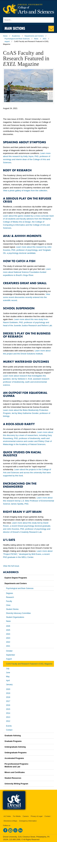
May (8, 676)
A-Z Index (7, 816)
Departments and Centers (34, 36)
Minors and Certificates (15, 772)
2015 (8, 709)
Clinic (8, 605)
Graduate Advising (13, 736)
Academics (16, 36)
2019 (8, 693)
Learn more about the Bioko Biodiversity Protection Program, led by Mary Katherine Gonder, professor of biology (26, 413)
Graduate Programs (13, 741)
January (9, 684)
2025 (8, 630)
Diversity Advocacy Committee (18, 613)
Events (9, 726)
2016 (8, 705)
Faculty (9, 601)
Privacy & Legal (36, 816)
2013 (8, 717)
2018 (8, 697)
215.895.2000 (14, 839)
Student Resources (13, 778)
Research (10, 597)
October (9, 651)
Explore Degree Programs (16, 578)
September (10, 655)
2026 (8, 626)
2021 (44, 39)
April (8, 680)
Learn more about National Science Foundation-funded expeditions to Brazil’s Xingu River (27, 272)
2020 (8, 689)
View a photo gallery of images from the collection (25, 190)
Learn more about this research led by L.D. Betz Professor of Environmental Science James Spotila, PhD (28, 501)
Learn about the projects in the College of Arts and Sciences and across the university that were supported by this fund (27, 472)
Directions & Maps (10, 821)
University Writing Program (16, 784)
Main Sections (15, 28)
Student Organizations (15, 617)
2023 (8, 638)
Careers (26, 816)
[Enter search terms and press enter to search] (28, 20)
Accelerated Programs (14, 758)
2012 (8, 721)
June (8, 672)
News (36, 39)
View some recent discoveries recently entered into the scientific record (26, 297)
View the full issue (11, 566)
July (7, 668)
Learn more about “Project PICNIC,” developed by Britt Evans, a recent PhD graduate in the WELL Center (27, 554)
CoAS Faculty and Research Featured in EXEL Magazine (29, 664)
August (9, 659)
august (7, 41)
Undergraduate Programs (16, 753)
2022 (8, 642)
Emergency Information (28, 821)
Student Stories (12, 609)
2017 (8, 701)
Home (5, 36)
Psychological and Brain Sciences (17, 39)
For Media (17, 816)
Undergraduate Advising (15, 747)
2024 (8, 634)
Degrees (9, 593)
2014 (8, 713)
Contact (9, 730)
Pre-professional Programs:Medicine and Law (17, 765)
